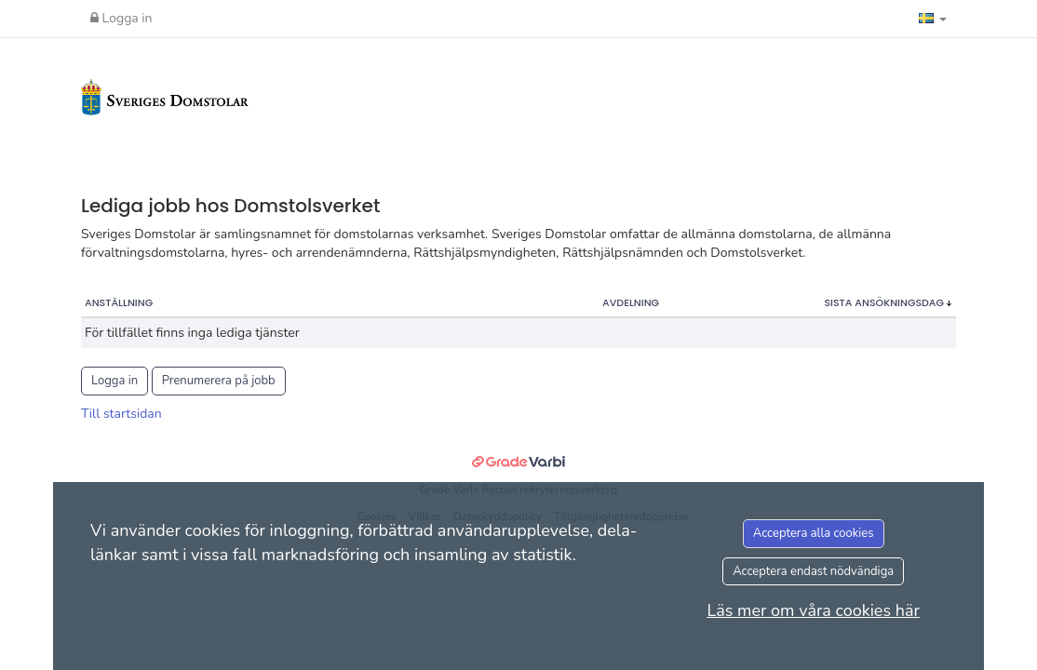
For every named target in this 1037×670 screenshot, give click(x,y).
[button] (932, 18)
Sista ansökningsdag (885, 302)
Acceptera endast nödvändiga (813, 571)
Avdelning (630, 302)
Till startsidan (121, 413)
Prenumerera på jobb (219, 380)
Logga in (121, 18)
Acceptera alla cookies (813, 533)
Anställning (119, 302)
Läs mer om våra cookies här (813, 610)
